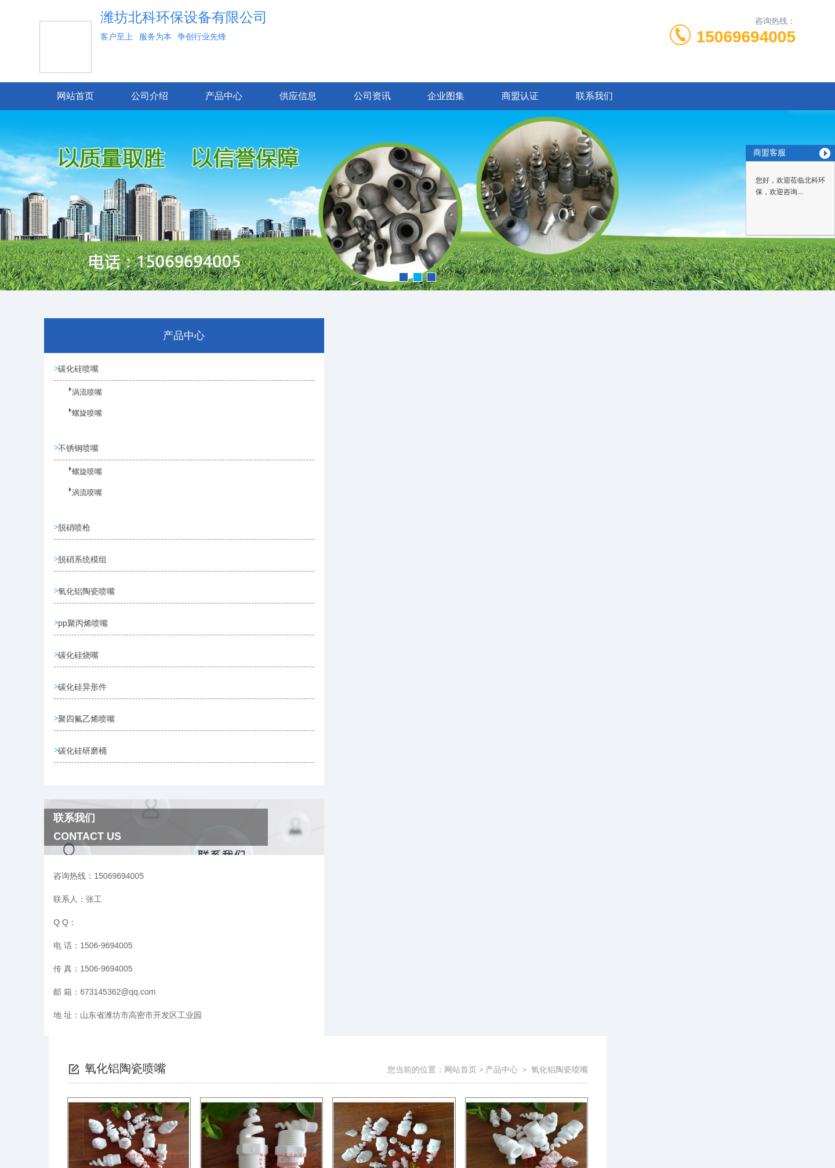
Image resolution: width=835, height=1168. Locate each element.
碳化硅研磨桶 (84, 761)
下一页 (550, 641)
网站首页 (75, 96)
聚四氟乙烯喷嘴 (88, 728)
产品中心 (223, 96)
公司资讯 (372, 96)
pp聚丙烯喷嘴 (85, 629)
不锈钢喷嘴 (80, 449)
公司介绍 (149, 96)
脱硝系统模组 (84, 563)
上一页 (483, 641)
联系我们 (594, 96)
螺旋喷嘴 (79, 420)
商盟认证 (520, 96)
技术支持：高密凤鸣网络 (417, 1149)
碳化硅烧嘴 (80, 662)
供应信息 (298, 96)
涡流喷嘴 (79, 399)
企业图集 (445, 96)
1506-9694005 (351, 1093)
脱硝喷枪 (76, 530)
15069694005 (746, 37)
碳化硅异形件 (84, 695)
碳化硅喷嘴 (80, 369)
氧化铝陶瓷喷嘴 (88, 596)
